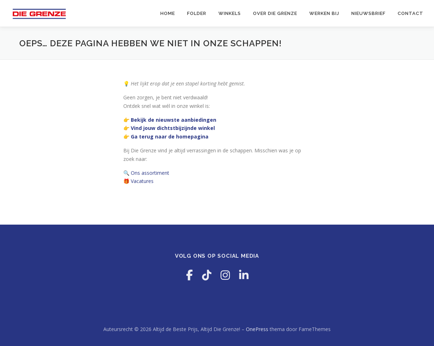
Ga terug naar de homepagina (169, 136)
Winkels (229, 13)
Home (167, 13)
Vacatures (142, 181)
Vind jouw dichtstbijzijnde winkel (173, 128)
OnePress (257, 329)
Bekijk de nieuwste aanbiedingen (173, 119)
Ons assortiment (150, 172)
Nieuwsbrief (368, 13)
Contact (410, 13)
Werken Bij (324, 13)
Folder (196, 13)
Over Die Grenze (275, 13)
